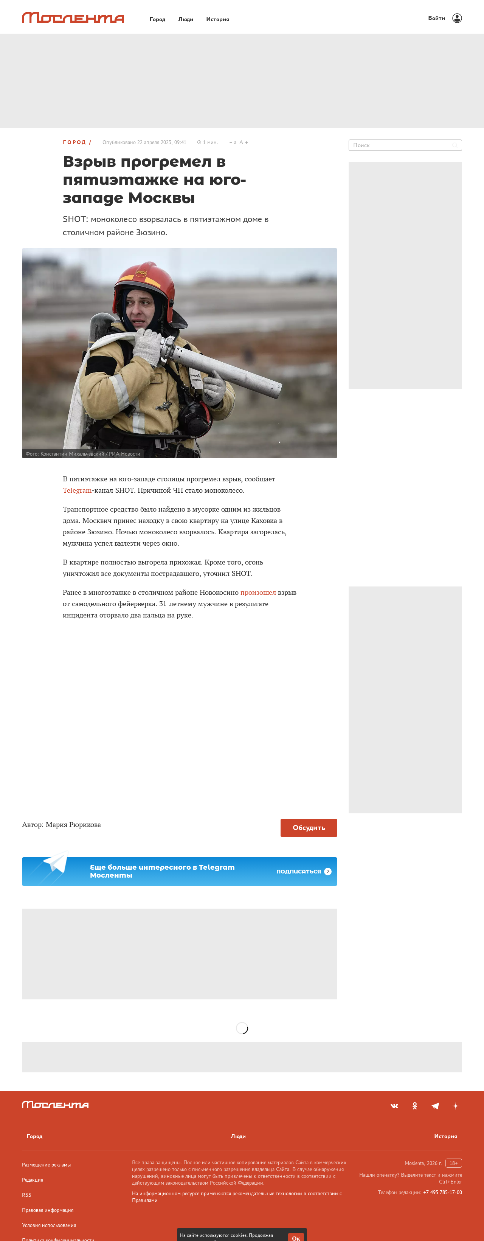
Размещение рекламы (46, 1165)
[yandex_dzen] (455, 1106)
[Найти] (455, 145)
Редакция (32, 1180)
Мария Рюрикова (73, 825)
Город (75, 142)
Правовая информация (47, 1210)
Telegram (77, 490)
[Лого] (73, 17)
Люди (238, 1136)
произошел (258, 592)
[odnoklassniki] (414, 1106)
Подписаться (304, 871)
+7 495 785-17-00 (442, 1192)
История (446, 1136)
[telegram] (435, 1106)
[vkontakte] (394, 1106)
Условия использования (49, 1225)
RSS (26, 1195)
